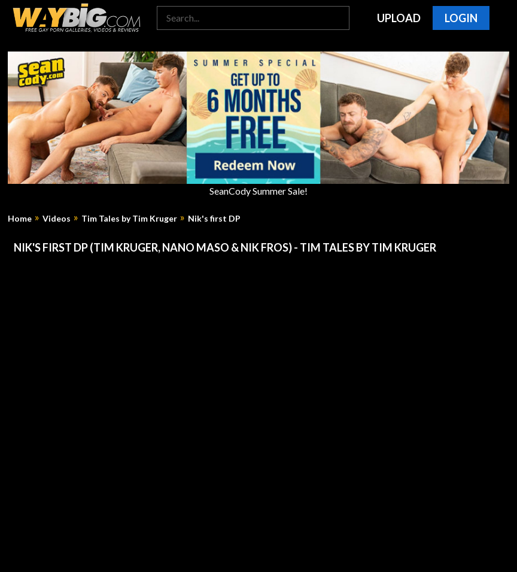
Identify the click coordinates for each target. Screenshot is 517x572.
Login (461, 18)
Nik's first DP (214, 218)
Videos (56, 218)
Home (20, 218)
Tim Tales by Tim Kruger (129, 218)
